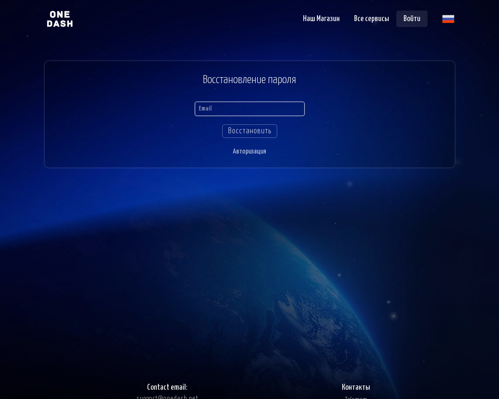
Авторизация (249, 151)
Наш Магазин (321, 19)
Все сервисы (371, 19)
